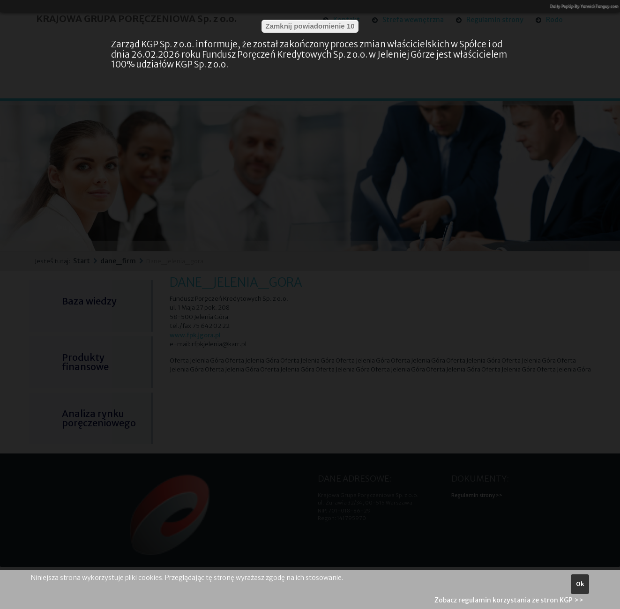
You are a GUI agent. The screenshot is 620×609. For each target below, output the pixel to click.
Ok (580, 583)
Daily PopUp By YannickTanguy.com (584, 6)
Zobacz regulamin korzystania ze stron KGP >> (508, 600)
